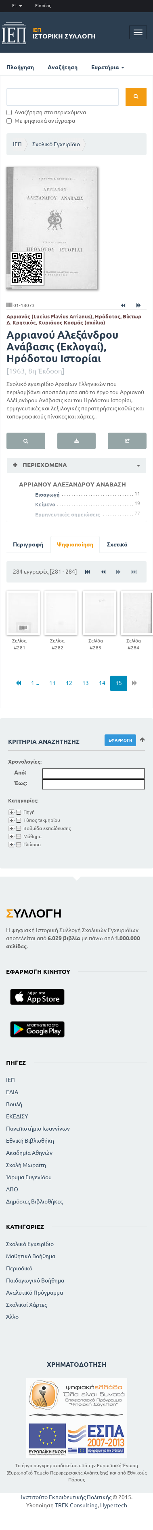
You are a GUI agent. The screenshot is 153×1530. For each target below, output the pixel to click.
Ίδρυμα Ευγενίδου (29, 1177)
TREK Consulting (76, 1505)
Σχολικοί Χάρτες (26, 1305)
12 (69, 683)
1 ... (35, 683)
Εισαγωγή (47, 494)
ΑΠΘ (12, 1189)
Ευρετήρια (107, 67)
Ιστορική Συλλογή (64, 33)
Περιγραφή (28, 544)
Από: (20, 772)
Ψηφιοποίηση (75, 544)
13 (85, 683)
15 (118, 683)
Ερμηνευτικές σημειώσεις (67, 514)
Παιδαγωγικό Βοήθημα (35, 1280)
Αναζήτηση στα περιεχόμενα (46, 112)
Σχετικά (117, 544)
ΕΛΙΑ (12, 1092)
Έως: (20, 783)
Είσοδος (43, 5)
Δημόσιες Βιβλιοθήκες (34, 1201)
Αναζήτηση (63, 67)
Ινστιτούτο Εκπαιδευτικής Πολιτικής (66, 1497)
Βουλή (14, 1104)
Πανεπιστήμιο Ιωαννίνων (38, 1128)
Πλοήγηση (20, 67)
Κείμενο (45, 504)
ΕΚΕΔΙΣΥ (17, 1116)
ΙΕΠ (17, 144)
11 (52, 683)
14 (102, 683)
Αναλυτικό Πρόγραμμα (34, 1292)
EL (17, 5)
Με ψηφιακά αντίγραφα (40, 120)
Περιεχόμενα (44, 464)
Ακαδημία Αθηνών (29, 1153)
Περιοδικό (19, 1268)
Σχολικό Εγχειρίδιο (56, 144)
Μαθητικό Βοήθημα (30, 1256)
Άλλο (12, 1317)
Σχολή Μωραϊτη (26, 1165)
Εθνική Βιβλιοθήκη (30, 1140)
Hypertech (113, 1505)
